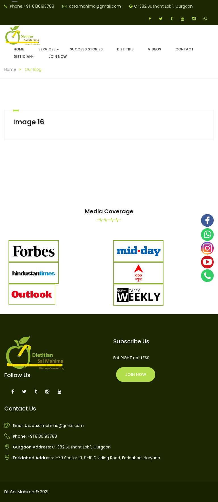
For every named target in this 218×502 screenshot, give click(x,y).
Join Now (58, 56)
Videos (154, 49)
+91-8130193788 (39, 6)
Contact (184, 49)
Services (47, 49)
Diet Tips (125, 49)
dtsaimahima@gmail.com (95, 6)
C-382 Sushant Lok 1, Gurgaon (163, 6)
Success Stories (86, 49)
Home (19, 49)
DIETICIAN (23, 56)
